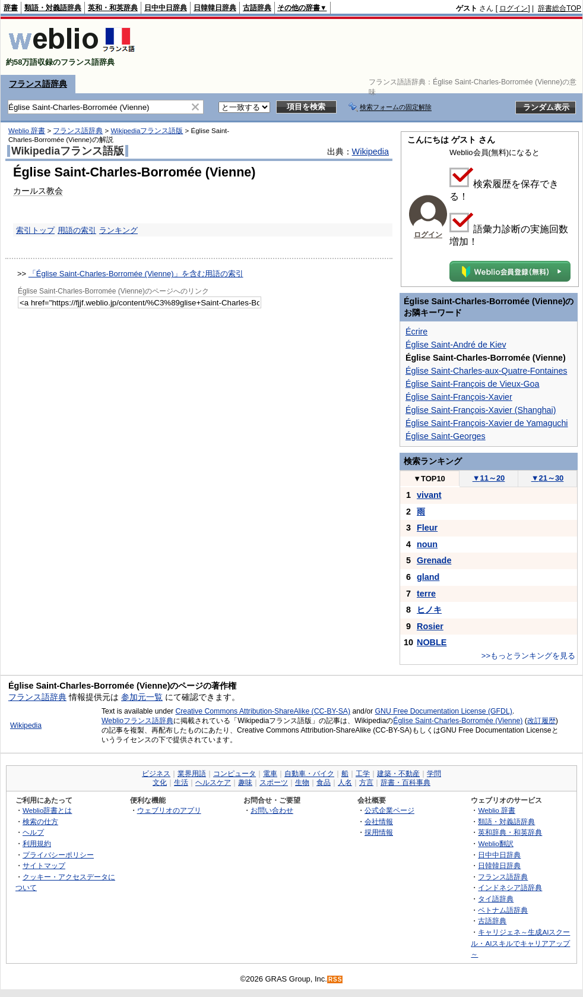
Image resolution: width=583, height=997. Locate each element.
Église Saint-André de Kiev (455, 344)
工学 (363, 773)
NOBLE (431, 642)
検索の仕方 (40, 821)
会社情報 (379, 821)
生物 (302, 782)
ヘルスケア (213, 782)
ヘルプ (33, 832)
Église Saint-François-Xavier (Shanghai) (480, 410)
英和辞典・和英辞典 (510, 832)
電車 (270, 773)
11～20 (489, 478)
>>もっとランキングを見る (528, 655)
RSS (335, 979)
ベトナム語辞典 (503, 910)
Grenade (434, 560)
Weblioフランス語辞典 (137, 721)
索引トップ (35, 230)
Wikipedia (370, 151)
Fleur (427, 527)
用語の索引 (77, 230)
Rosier (430, 626)
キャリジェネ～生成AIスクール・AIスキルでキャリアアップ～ (520, 943)
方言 (366, 782)
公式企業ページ (389, 810)
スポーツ (273, 782)
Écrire (416, 331)
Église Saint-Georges (445, 436)
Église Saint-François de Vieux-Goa (472, 384)
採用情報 (379, 832)
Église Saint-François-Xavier (458, 397)
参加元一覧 (142, 697)
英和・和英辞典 (113, 7)
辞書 (11, 7)
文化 (160, 782)
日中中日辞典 (165, 7)
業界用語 (192, 773)
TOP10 (429, 478)
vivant (429, 495)
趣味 (245, 782)
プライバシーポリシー (58, 855)
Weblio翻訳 (495, 843)
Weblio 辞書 (26, 130)
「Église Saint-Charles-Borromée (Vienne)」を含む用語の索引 (135, 273)
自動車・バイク (309, 773)
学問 (434, 773)
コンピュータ (234, 773)
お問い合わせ (272, 810)
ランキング (118, 230)
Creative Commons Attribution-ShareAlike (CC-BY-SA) (262, 711)
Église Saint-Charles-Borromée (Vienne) (457, 721)
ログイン (513, 8)
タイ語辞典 (496, 899)
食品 (323, 782)
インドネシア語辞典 (510, 887)
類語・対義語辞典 (52, 7)
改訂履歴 (541, 721)
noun (427, 544)
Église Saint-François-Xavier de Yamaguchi (486, 423)
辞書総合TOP (559, 8)
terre (426, 593)
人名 (345, 782)
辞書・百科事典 (405, 782)
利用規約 (37, 843)
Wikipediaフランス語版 (146, 130)
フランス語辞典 (38, 84)
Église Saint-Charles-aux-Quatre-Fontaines (486, 371)
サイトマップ (44, 865)
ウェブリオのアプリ (169, 810)
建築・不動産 (398, 773)
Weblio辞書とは (47, 810)
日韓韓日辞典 (215, 7)
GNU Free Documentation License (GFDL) (443, 711)
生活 (181, 782)
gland (428, 577)
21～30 (547, 478)
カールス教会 (38, 190)
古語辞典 (257, 7)
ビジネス (156, 773)
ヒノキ (429, 609)
